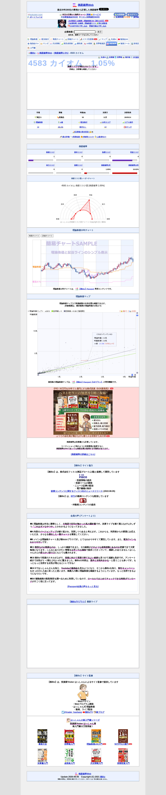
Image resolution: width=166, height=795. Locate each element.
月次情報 (55, 43)
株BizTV (87, 712)
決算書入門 (42, 763)
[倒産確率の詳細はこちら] (83, 454)
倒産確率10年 (133, 165)
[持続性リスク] (88, 137)
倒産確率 (111, 43)
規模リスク (78, 165)
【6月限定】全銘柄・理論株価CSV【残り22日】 (86, 21)
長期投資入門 (123, 763)
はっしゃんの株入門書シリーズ (83, 720)
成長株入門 (69, 763)
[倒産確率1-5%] (61, 53)
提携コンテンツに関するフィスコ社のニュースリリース (77, 491)
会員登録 (119, 14)
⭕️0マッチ (128, 127)
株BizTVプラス (78, 602)
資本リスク (78, 152)
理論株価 (32, 39)
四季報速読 (99, 43)
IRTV (73, 496)
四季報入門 (69, 744)
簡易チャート (57, 39)
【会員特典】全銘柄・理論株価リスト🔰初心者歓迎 (87, 23)
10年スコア (106, 122)
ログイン (132, 14)
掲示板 (126, 57)
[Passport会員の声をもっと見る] (82, 586)
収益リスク (134, 152)
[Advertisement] (83, 91)
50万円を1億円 (121, 744)
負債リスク (106, 152)
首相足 (135, 43)
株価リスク (50, 152)
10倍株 (88, 43)
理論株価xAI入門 (94, 744)
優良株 (78, 43)
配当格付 (44, 39)
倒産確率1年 (105, 165)
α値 (61, 122)
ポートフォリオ (35, 17)
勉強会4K (123, 39)
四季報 (118, 57)
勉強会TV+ (33, 43)
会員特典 (118, 17)
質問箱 (135, 17)
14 (38, 127)
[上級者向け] (101, 137)
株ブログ (99, 712)
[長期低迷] (76, 137)
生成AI (112, 39)
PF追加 (135, 57)
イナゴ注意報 (87, 39)
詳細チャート (72, 39)
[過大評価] (66, 137)
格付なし (82, 127)
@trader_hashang (72, 712)
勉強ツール (124, 43)
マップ (103, 39)
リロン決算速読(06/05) (89, 17)
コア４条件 (129, 122)
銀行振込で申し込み (97, 26)
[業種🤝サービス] (93, 14)
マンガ (44, 43)
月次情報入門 (96, 763)
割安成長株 (67, 43)
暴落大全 (43, 744)
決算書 (110, 57)
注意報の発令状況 (81, 132)
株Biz (31, 53)
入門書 (31, 48)
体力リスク (50, 165)
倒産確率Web (86, 5)
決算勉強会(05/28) (69, 17)
